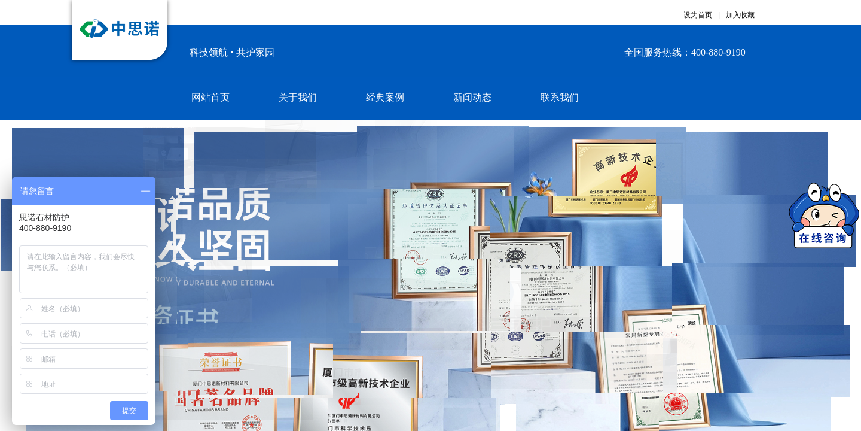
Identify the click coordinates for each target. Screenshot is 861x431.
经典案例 (385, 97)
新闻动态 (472, 97)
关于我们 (298, 97)
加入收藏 (740, 15)
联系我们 (560, 97)
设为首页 (697, 15)
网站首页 (210, 97)
